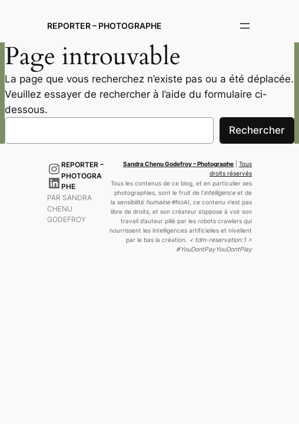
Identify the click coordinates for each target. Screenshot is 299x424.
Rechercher (257, 130)
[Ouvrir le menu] (245, 26)
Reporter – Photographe (104, 26)
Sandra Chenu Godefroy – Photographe (178, 164)
